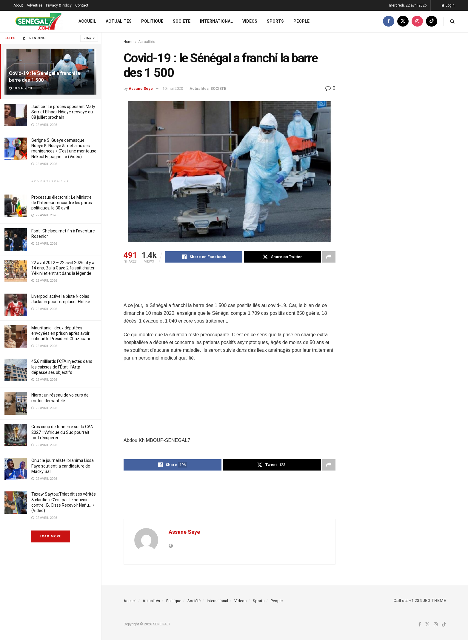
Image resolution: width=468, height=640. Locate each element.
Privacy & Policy (59, 5)
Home (128, 42)
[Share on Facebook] (203, 257)
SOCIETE (218, 88)
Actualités (119, 21)
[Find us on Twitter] (403, 21)
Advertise (34, 5)
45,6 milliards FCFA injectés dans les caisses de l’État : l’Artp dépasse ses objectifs (61, 366)
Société (181, 21)
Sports (275, 21)
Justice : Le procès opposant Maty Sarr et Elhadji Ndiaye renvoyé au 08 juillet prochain (63, 112)
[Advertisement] (232, 286)
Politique (152, 21)
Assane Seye (141, 88)
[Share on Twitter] (282, 257)
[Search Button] (452, 21)
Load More (50, 536)
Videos (249, 21)
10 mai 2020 (172, 88)
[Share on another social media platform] (328, 257)
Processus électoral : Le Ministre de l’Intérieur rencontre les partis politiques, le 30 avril (61, 202)
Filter (87, 38)
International (216, 21)
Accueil (87, 21)
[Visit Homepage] (38, 21)
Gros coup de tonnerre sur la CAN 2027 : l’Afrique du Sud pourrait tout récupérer (62, 432)
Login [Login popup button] (448, 5)
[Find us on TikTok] (431, 21)
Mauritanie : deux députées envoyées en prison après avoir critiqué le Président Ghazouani (60, 333)
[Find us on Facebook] (388, 21)
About (18, 5)
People (301, 21)
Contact (81, 5)
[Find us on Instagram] (417, 21)
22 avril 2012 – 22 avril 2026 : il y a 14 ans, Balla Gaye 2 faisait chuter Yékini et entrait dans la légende (63, 268)
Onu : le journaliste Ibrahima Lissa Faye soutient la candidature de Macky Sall (62, 466)
